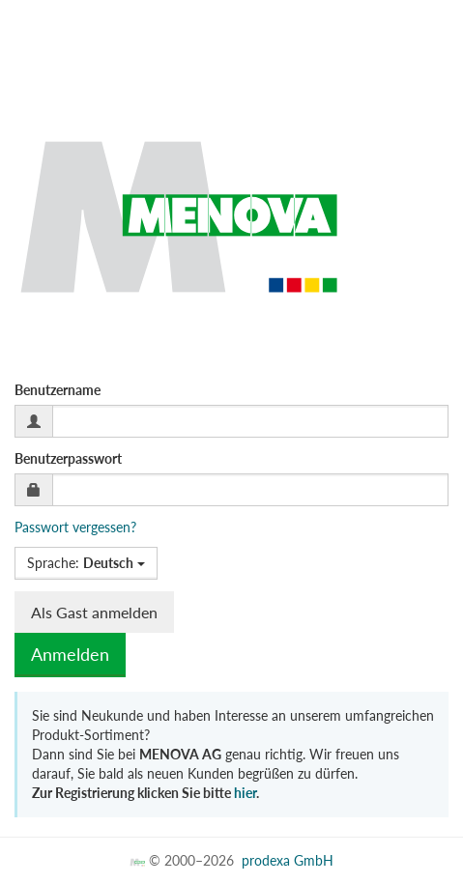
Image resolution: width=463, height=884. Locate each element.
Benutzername (57, 390)
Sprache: (86, 563)
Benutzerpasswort (68, 458)
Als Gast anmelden (94, 612)
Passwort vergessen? (75, 527)
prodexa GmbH (287, 860)
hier (245, 792)
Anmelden (70, 654)
